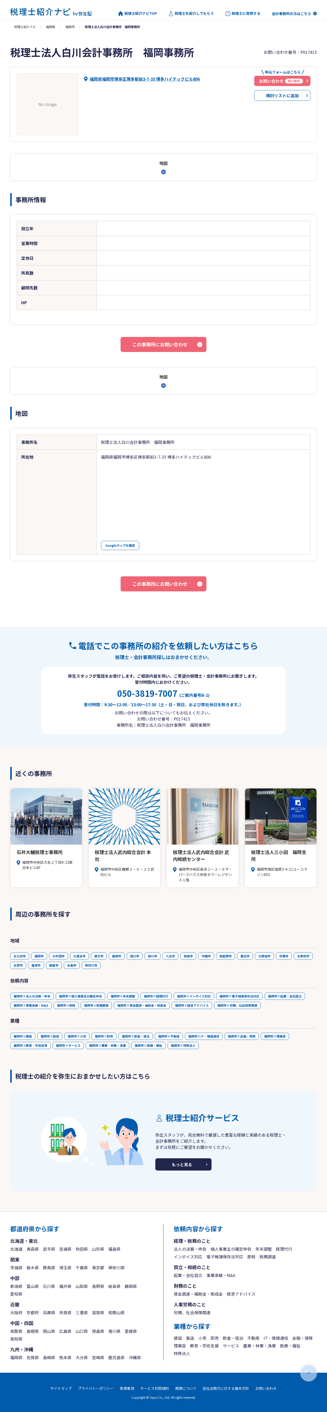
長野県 (98, 1286)
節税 (251, 1256)
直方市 (98, 956)
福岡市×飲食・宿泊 (135, 1036)
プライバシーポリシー (96, 1388)
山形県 (98, 1249)
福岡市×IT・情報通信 (203, 1036)
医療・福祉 (290, 1346)
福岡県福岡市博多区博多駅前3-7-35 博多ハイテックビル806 (145, 79)
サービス (231, 1346)
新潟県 (16, 1286)
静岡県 (131, 1286)
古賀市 (18, 965)
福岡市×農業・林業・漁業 (107, 1045)
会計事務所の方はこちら (291, 13)
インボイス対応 (188, 1256)
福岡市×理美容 (275, 1036)
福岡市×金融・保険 (241, 1036)
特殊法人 (182, 1353)
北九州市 (20, 956)
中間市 (206, 956)
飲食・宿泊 (233, 1338)
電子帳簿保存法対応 (224, 1256)
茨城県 (16, 1267)
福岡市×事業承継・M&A (31, 1005)
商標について (185, 1388)
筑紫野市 (225, 956)
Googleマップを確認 (120, 545)
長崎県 (49, 1357)
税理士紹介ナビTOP (137, 13)
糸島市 (71, 965)
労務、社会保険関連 (192, 1312)
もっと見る (182, 1164)
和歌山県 (116, 1312)
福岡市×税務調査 (96, 1005)
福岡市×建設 (23, 1036)
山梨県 (82, 1286)
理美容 (180, 1346)
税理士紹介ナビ (25, 27)
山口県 (82, 1331)
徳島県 (98, 1331)
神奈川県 (116, 1267)
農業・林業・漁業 (259, 1346)
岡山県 (49, 1331)
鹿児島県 (116, 1357)
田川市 (134, 956)
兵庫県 (49, 1312)
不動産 (253, 1338)
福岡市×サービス (68, 1045)
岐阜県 (114, 1286)
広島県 (65, 1331)
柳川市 (152, 956)
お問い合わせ (266, 1388)
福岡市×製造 (50, 1036)
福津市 (36, 965)
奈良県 (65, 1312)
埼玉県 (65, 1267)
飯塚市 (116, 956)
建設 (178, 1338)
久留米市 (79, 956)
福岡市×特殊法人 (183, 1045)
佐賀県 (33, 1357)
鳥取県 (16, 1331)
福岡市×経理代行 (156, 996)
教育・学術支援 (204, 1346)
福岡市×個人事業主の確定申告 (80, 996)
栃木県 (33, 1267)
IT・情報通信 (276, 1338)
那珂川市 (91, 965)
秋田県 (82, 1249)
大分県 (82, 1357)
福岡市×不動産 (169, 1036)
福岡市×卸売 (104, 1036)
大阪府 (16, 1312)
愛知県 (16, 1294)
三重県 (82, 1312)
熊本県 (65, 1357)
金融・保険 (302, 1338)
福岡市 (70, 27)
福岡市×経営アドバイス (192, 1005)
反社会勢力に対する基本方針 (226, 1388)
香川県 (114, 1331)
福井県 (65, 1286)
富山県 (33, 1286)
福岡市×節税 (66, 1005)
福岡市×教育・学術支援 (30, 1045)
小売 (202, 1338)
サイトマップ (61, 1388)
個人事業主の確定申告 (231, 1249)
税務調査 (268, 1256)
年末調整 (263, 1249)
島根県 (33, 1331)
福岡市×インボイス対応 (194, 996)
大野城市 (264, 956)
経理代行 (284, 1249)
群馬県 (49, 1267)
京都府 (33, 1312)
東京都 (98, 1267)
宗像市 (283, 956)
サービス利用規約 (154, 1388)
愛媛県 (131, 1331)
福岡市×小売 (77, 1036)
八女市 (170, 956)
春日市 (245, 956)
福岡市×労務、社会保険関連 (237, 1005)
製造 (190, 1338)
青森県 (33, 1249)
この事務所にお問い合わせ (160, 344)
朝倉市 (54, 965)
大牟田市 (58, 956)
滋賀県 (98, 1312)
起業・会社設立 (188, 1275)
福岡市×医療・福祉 (148, 1045)
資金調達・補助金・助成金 (198, 1294)
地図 (163, 163)
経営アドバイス (241, 1294)
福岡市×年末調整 (123, 996)
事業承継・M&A (220, 1275)
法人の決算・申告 (190, 1249)
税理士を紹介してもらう (191, 13)
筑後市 (188, 956)
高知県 (16, 1339)
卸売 (215, 1338)
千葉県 (82, 1267)
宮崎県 (98, 1357)
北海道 (16, 1249)
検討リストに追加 (282, 95)
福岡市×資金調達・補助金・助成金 (141, 1005)
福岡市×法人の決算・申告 (32, 996)
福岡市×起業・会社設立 (285, 996)
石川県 (49, 1286)
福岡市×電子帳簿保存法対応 (239, 996)
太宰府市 (303, 956)
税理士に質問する (242, 13)
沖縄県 (135, 1357)
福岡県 (50, 27)
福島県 (114, 1249)
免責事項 (127, 1388)
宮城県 (65, 1249)
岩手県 (49, 1249)
